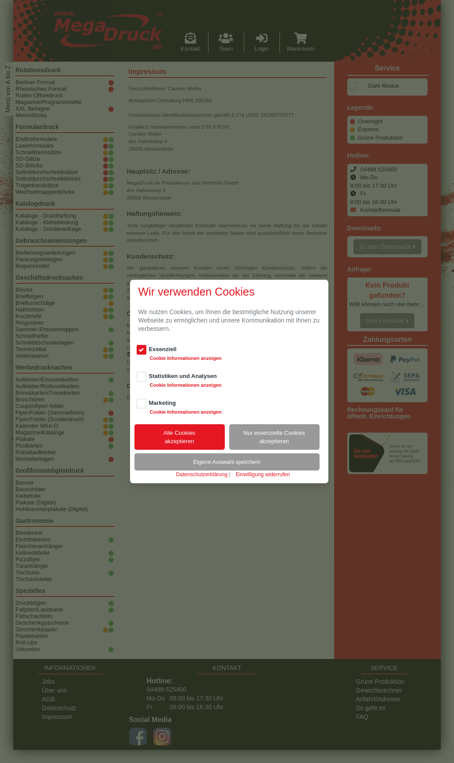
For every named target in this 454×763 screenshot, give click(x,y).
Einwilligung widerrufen (263, 474)
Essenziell (163, 349)
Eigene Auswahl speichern (226, 462)
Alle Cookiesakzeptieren (179, 437)
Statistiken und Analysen (183, 376)
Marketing (162, 403)
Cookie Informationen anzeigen (186, 358)
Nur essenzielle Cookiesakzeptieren (274, 437)
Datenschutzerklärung (201, 474)
